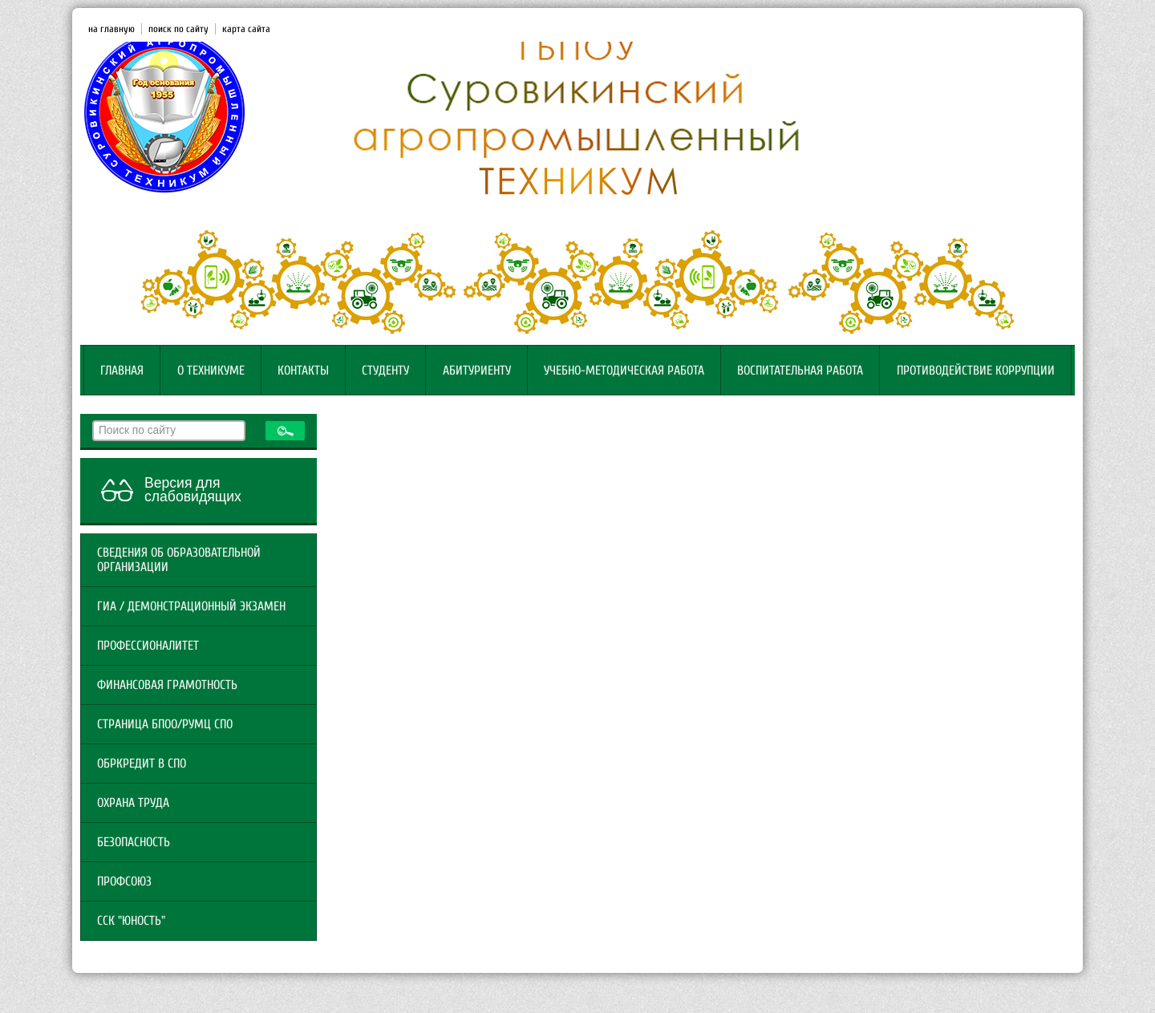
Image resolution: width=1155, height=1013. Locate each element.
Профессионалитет (148, 645)
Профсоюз (124, 881)
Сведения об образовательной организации (179, 559)
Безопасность (133, 842)
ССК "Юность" (131, 921)
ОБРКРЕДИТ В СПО (141, 763)
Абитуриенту (477, 370)
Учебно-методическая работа (624, 370)
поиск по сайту (178, 28)
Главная (122, 370)
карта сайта (246, 28)
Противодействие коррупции (976, 370)
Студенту (385, 370)
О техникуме (211, 370)
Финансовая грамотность (167, 685)
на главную (111, 28)
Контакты (303, 370)
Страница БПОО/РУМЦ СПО (165, 724)
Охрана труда (133, 803)
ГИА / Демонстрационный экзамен (191, 606)
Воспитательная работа (800, 370)
